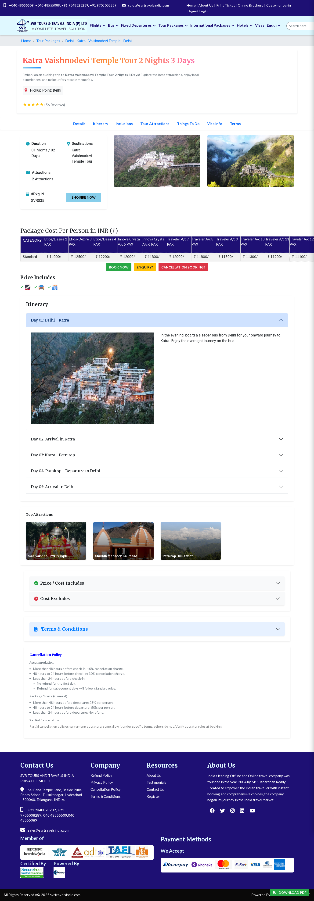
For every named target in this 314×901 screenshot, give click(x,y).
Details (79, 123)
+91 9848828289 (74, 5)
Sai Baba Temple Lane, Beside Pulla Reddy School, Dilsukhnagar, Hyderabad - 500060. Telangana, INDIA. (51, 795)
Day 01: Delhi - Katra (50, 320)
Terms (235, 123)
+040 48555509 (21, 5)
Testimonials (156, 782)
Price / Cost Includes (59, 583)
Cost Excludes (52, 598)
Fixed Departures (138, 25)
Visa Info (214, 123)
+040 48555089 (47, 5)
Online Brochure (249, 5)
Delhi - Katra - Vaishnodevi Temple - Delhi (98, 40)
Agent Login (197, 11)
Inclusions (124, 123)
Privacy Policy (101, 782)
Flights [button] (98, 25)
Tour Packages (173, 25)
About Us (205, 5)
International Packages (212, 25)
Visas (259, 25)
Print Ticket (224, 5)
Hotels (245, 25)
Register (153, 796)
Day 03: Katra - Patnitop (53, 455)
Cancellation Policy (105, 789)
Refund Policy (101, 775)
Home (191, 5)
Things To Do (188, 123)
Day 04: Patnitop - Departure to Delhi (65, 470)
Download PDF (290, 892)
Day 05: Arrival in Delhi (53, 486)
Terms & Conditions (61, 629)
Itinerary (100, 123)
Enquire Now (84, 197)
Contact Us (155, 789)
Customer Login (277, 5)
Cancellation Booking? (183, 267)
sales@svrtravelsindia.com (148, 5)
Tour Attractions (155, 123)
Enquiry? (145, 267)
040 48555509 (55, 815)
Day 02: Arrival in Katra (53, 439)
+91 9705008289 (103, 5)
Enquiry (273, 25)
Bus (113, 25)
